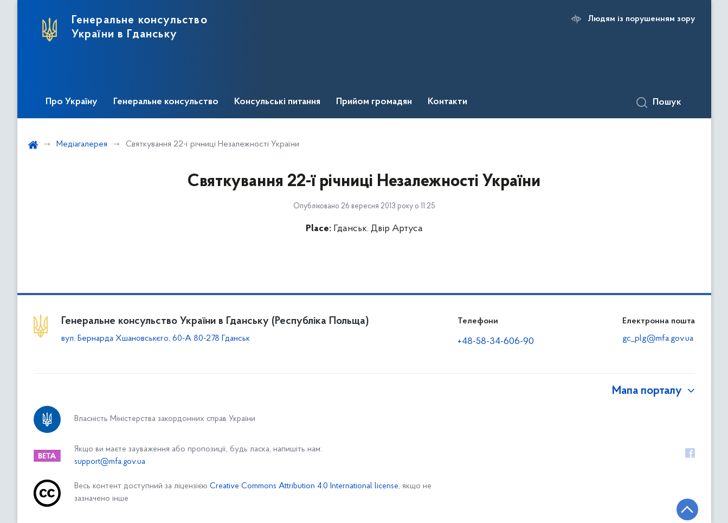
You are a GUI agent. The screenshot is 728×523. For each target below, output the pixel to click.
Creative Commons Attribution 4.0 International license (304, 486)
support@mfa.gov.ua (109, 462)
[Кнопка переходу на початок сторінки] (687, 509)
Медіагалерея (81, 144)
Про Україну (72, 102)
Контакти (447, 102)
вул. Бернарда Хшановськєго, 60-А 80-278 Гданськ (155, 338)
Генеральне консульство (165, 102)
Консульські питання (277, 102)
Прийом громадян (374, 102)
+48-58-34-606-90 (496, 341)
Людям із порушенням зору (641, 19)
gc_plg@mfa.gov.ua (657, 338)
